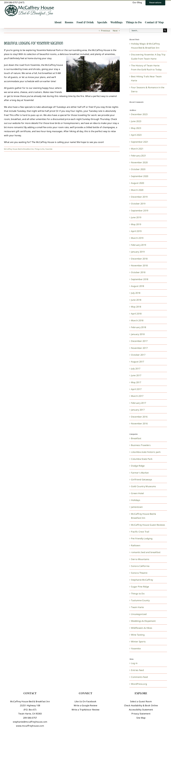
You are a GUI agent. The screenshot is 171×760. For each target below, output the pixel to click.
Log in (134, 663)
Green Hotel (137, 493)
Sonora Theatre (139, 572)
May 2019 (136, 224)
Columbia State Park (141, 458)
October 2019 (138, 203)
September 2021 (139, 141)
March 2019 (137, 237)
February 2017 (138, 402)
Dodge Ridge (138, 465)
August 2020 (137, 183)
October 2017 (138, 354)
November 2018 (139, 265)
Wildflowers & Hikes (141, 627)
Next (115, 30)
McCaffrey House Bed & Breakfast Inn (19, 149)
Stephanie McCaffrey (142, 579)
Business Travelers (140, 445)
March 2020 (137, 189)
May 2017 (136, 382)
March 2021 (137, 148)
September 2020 (139, 176)
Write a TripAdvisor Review (86, 709)
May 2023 (136, 128)
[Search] (165, 30)
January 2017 (138, 409)
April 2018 (136, 313)
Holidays (135, 500)
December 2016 (139, 416)
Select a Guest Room (141, 701)
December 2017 (139, 341)
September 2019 (139, 210)
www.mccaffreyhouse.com (30, 725)
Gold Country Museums (143, 486)
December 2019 (139, 196)
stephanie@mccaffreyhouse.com (30, 721)
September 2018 (139, 279)
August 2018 (137, 286)
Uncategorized (139, 614)
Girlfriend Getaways (141, 479)
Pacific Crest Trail (140, 531)
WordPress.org (139, 683)
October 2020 (138, 169)
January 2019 (138, 251)
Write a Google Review (85, 705)
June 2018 (136, 299)
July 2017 (135, 368)
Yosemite (48, 149)
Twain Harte (137, 607)
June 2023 (136, 121)
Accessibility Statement (141, 709)
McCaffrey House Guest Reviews (148, 524)
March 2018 (137, 320)
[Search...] (146, 30)
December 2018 (139, 258)
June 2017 (136, 375)
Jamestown (137, 506)
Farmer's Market (140, 472)
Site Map (140, 717)
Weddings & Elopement (143, 620)
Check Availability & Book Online (141, 705)
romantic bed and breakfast (145, 552)
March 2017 (137, 396)
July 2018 (135, 292)
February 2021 (138, 155)
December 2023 (139, 114)
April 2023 (136, 134)
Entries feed (137, 670)
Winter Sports (138, 641)
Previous (105, 30)
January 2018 (138, 334)
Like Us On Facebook (85, 701)
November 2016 (139, 423)
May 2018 (136, 306)
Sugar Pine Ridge (140, 586)
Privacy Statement (140, 713)
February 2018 (138, 327)
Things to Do (39, 149)
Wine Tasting (138, 634)
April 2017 (136, 389)
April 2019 (136, 231)
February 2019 (138, 244)
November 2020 (139, 162)
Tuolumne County (140, 600)
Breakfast (136, 438)
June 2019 (136, 217)
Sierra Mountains (140, 559)
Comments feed (139, 677)
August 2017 (137, 361)
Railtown (135, 545)
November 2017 (139, 348)
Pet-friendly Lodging (141, 538)
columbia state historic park (145, 452)
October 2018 (138, 272)
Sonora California (140, 566)
